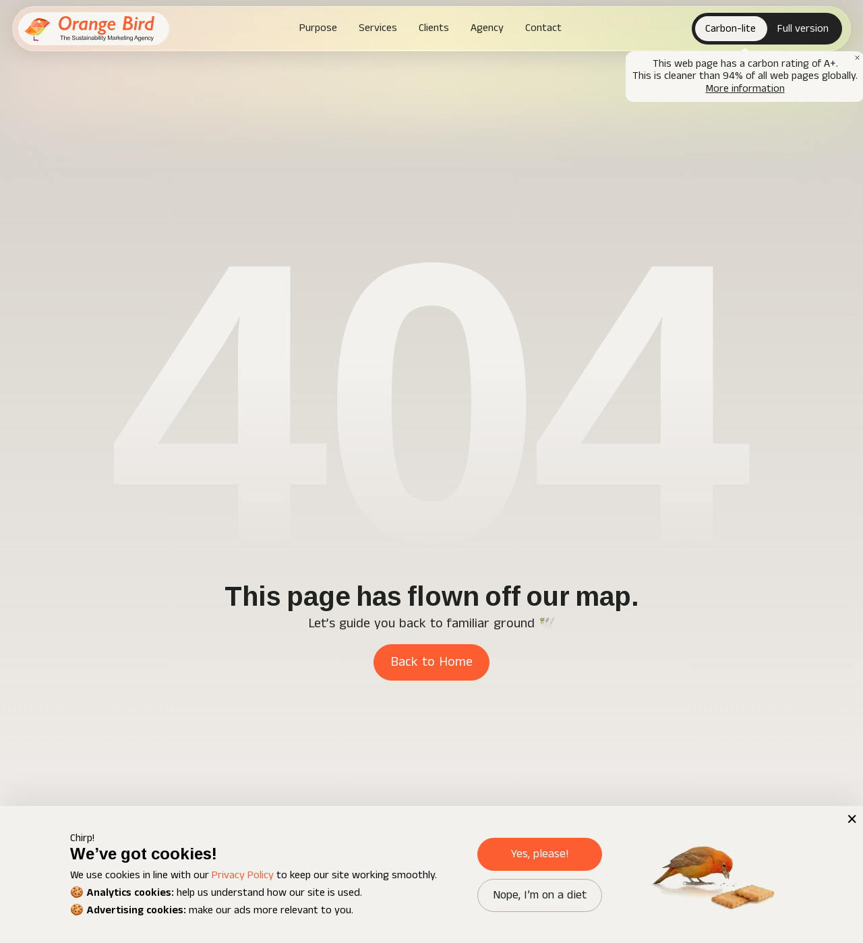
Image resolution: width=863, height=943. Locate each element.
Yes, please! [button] (539, 854)
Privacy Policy (243, 875)
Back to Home (431, 662)
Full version (803, 28)
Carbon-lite (730, 28)
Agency (487, 28)
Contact (543, 28)
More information (745, 88)
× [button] (851, 818)
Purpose (318, 28)
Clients (434, 28)
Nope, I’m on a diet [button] (540, 895)
